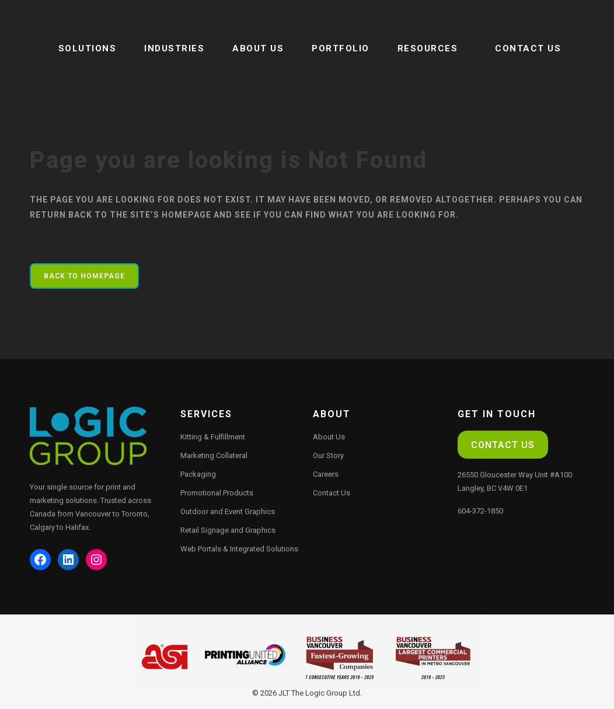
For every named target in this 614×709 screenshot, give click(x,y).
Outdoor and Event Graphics (227, 511)
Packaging (198, 474)
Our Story (328, 455)
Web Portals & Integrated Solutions (239, 548)
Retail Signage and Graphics (227, 530)
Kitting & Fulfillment (212, 436)
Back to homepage (84, 276)
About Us (329, 436)
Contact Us (331, 492)
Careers (326, 474)
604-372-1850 (480, 511)
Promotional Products (216, 492)
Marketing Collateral (213, 455)
